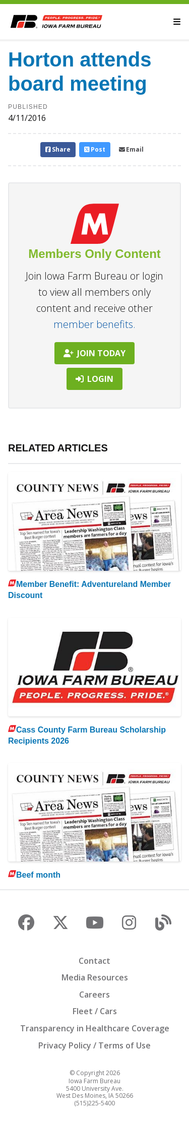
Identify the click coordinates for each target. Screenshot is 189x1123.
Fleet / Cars (95, 1011)
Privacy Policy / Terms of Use (94, 1045)
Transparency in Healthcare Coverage (94, 1028)
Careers (94, 994)
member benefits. (94, 324)
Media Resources (94, 977)
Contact (94, 960)
